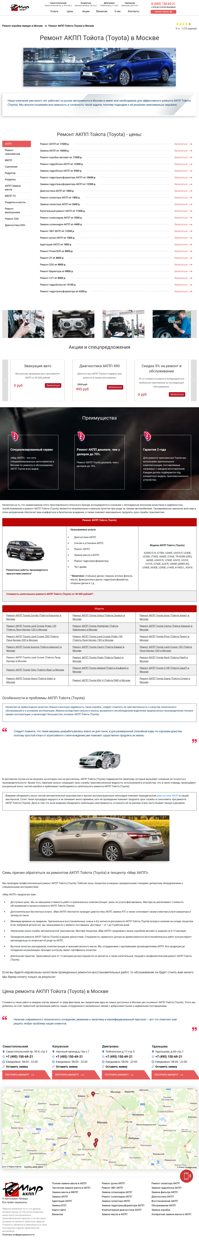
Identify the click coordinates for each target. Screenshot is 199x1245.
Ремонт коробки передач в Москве (22, 25)
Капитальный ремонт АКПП (56, 211)
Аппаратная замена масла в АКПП (171, 1214)
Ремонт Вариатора (50, 271)
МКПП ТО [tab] (10, 195)
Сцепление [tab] (11, 166)
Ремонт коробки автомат (54, 157)
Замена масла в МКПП (65, 1192)
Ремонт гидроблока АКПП (55, 164)
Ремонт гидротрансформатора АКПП (61, 177)
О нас (117, 11)
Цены (70, 11)
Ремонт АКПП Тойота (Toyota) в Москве (71, 25)
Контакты (133, 11)
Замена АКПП (48, 150)
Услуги (54, 11)
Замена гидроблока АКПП (55, 170)
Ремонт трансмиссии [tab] (12, 152)
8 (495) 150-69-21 (163, 4)
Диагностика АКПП (51, 190)
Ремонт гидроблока (51, 284)
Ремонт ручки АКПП (51, 237)
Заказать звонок (162, 12)
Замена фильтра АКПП (165, 1192)
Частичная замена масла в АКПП (71, 1187)
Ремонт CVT (47, 278)
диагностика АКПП (168, 795)
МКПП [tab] (8, 160)
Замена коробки (161, 1209)
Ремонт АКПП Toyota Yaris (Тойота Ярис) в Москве (35, 669)
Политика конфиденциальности (18, 1234)
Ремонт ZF (46, 257)
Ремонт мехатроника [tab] (12, 210)
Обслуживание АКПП (164, 1205)
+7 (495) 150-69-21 (19, 1056)
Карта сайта (59, 1209)
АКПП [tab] (8, 143)
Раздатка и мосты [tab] (15, 202)
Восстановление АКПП (165, 1201)
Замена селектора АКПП (54, 204)
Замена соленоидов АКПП (55, 224)
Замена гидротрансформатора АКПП (61, 184)
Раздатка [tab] (10, 179)
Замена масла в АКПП (114, 1214)
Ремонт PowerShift (50, 251)
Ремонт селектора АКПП (54, 197)
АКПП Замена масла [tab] (13, 187)
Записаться (181, 144)
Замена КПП (59, 1205)
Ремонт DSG (47, 264)
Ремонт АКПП (48, 144)
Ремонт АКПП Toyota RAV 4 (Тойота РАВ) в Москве (101, 680)
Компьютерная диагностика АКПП (122, 1209)
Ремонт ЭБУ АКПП (50, 231)
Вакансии (101, 11)
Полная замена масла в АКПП (69, 1183)
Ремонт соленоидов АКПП (55, 217)
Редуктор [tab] (10, 173)
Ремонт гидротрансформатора (57, 291)
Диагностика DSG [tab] (15, 225)
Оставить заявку (17, 1066)
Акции (86, 11)
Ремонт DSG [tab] (12, 218)
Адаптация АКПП (50, 244)
